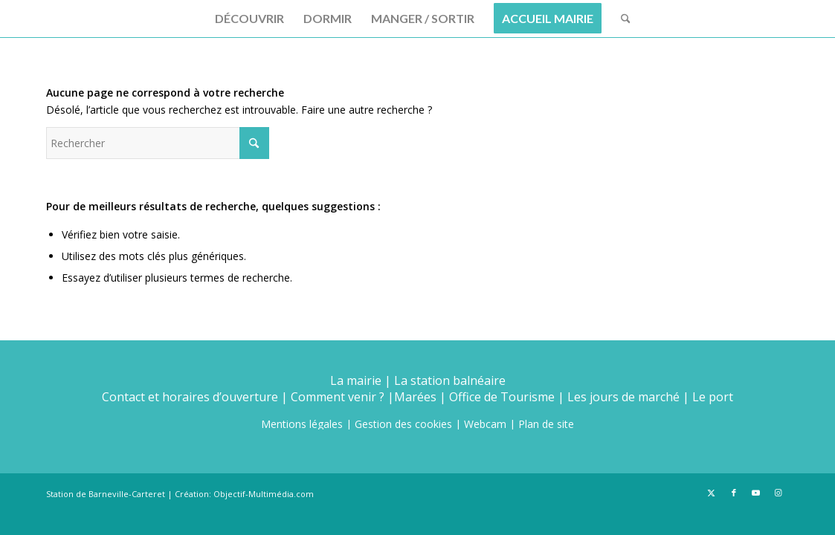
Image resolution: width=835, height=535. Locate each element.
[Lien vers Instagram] (778, 493)
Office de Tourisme (502, 397)
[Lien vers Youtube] (756, 493)
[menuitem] (249, 18)
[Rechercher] (621, 18)
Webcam (485, 424)
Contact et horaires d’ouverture (190, 397)
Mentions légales (302, 424)
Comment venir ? (337, 397)
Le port (712, 397)
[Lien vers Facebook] (734, 493)
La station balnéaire (450, 380)
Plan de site (546, 424)
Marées (415, 397)
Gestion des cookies (403, 424)
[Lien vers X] (711, 493)
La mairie (355, 380)
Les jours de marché (623, 397)
